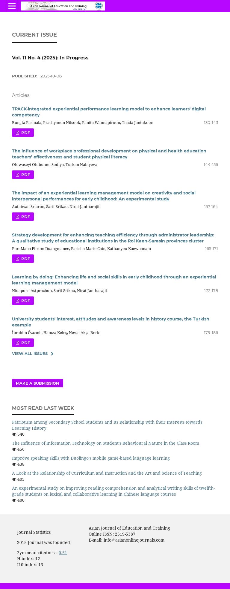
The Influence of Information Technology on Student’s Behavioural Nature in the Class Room (105, 443)
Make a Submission (37, 383)
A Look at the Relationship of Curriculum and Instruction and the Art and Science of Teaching (107, 473)
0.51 (63, 552)
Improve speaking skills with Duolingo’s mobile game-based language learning (91, 458)
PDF (25, 132)
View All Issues (30, 353)
